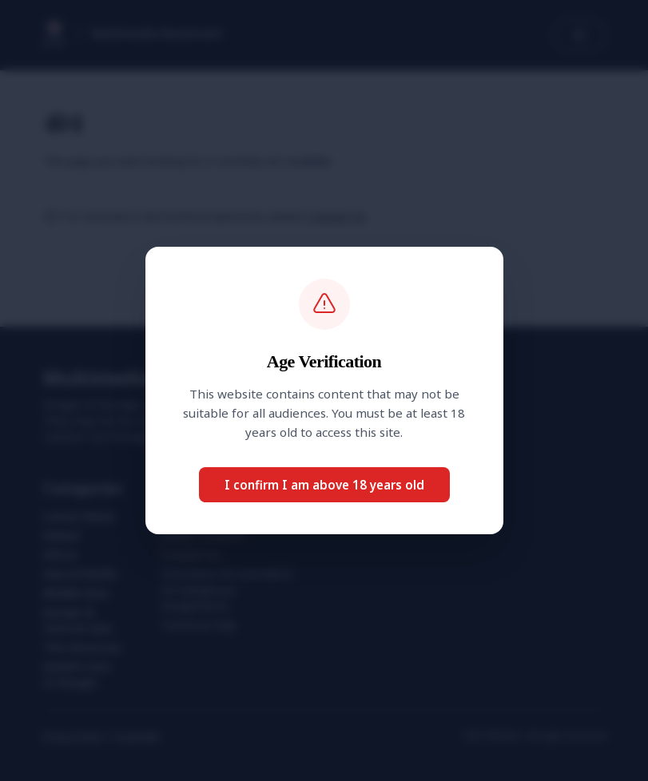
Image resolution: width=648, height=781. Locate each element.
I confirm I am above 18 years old (324, 485)
